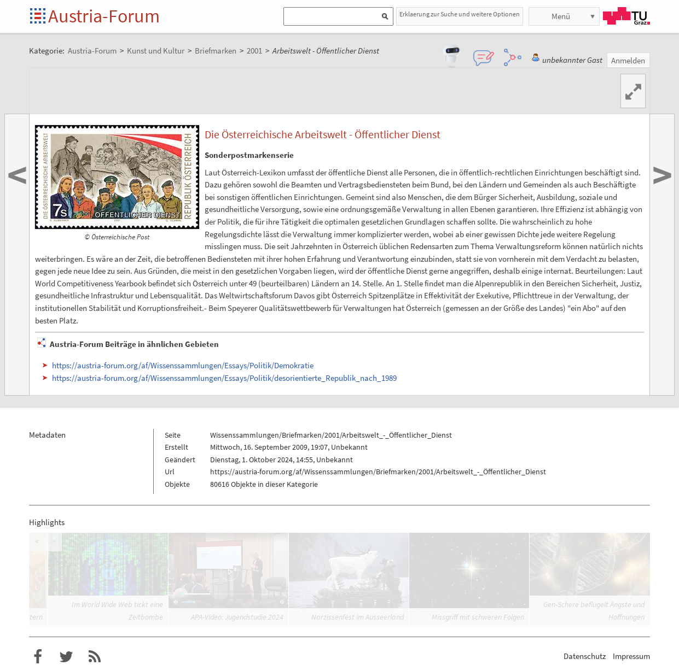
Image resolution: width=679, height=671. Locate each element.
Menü (561, 16)
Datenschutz (585, 656)
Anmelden (628, 60)
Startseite (38, 16)
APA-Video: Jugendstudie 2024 (237, 617)
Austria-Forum (104, 15)
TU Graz (626, 16)
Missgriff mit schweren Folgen (478, 617)
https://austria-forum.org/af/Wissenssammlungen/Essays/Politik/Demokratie (183, 365)
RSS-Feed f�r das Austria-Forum (94, 657)
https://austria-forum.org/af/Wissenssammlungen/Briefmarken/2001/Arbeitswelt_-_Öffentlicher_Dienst (378, 471)
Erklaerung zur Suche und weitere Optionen (459, 14)
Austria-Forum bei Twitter (66, 657)
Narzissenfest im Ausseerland (357, 617)
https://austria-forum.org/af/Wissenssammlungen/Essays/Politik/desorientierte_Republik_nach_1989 (224, 378)
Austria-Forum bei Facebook (38, 657)
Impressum (631, 656)
